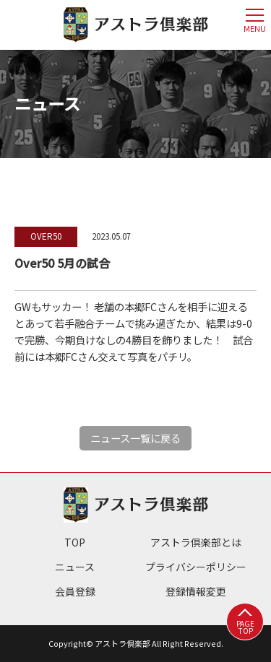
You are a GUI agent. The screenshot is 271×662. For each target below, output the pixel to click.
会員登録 (75, 591)
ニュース (75, 566)
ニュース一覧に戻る (135, 437)
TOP (74, 542)
